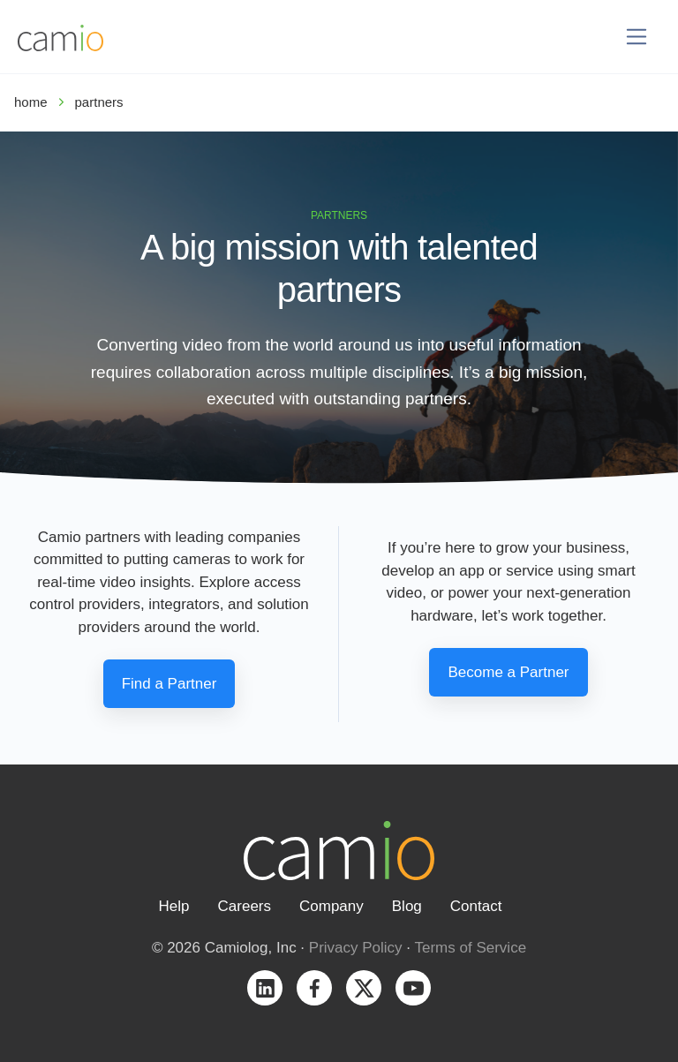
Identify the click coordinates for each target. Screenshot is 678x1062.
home (31, 101)
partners (99, 101)
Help (174, 906)
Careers (244, 906)
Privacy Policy (356, 947)
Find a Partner (169, 683)
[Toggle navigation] (637, 36)
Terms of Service (471, 947)
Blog (407, 906)
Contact (476, 906)
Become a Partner (508, 672)
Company (331, 906)
